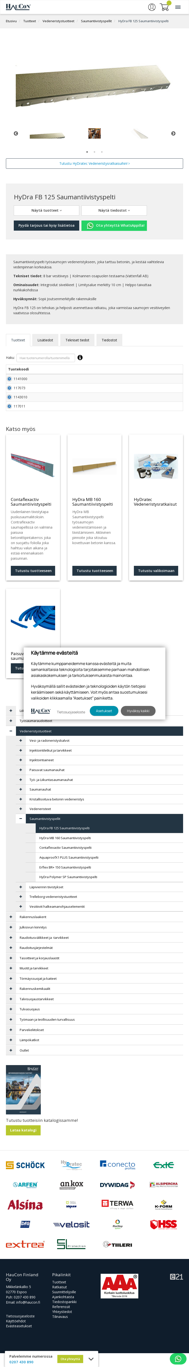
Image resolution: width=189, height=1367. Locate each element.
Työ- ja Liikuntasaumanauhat (51, 793)
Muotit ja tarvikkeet (34, 982)
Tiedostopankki (64, 1315)
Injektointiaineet (42, 774)
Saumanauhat (40, 803)
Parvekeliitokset (32, 1043)
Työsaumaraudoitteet (36, 734)
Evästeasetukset (19, 1339)
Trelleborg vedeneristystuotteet (53, 910)
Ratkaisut (59, 1300)
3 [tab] (101, 152)
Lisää (172, 380)
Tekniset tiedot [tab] (77, 340)
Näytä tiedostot (114, 210)
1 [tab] (87, 152)
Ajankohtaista (63, 1310)
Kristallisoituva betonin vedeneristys (57, 813)
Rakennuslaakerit (33, 930)
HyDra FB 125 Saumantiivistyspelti (143, 21)
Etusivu (11, 21)
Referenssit (61, 1320)
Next (173, 133)
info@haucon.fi (28, 1316)
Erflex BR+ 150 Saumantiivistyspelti (65, 881)
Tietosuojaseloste (20, 1330)
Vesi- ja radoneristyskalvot (49, 754)
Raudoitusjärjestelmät (36, 961)
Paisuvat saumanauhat (47, 783)
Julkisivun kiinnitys (33, 941)
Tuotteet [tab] (18, 340)
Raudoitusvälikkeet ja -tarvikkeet (44, 951)
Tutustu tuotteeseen (33, 584)
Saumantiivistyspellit (96, 21)
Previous (15, 133)
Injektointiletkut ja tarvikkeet (51, 764)
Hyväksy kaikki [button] (138, 710)
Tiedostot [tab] (109, 340)
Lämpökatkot (29, 1054)
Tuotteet (29, 21)
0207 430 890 (24, 1311)
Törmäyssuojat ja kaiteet (38, 992)
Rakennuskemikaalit (35, 1002)
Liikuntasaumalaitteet (36, 724)
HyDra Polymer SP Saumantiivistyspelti (68, 890)
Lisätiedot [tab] (45, 340)
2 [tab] (94, 152)
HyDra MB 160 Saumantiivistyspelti (65, 852)
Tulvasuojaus (30, 1023)
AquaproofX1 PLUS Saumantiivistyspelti (68, 871)
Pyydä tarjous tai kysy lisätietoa (46, 225)
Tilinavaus (60, 1330)
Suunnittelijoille (64, 1305)
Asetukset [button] (104, 710)
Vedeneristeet (40, 822)
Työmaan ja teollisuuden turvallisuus (47, 1033)
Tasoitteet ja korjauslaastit (39, 972)
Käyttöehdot (16, 1334)
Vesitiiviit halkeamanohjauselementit (57, 920)
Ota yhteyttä (70, 1359)
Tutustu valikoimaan (156, 584)
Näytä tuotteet (47, 210)
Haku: (45, 358)
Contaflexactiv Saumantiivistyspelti (65, 861)
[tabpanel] (47, 133)
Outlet (24, 1064)
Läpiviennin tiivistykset (46, 901)
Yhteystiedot (62, 1325)
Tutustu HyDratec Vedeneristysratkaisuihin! (94, 163)
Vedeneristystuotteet (58, 21)
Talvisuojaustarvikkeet (37, 1013)
